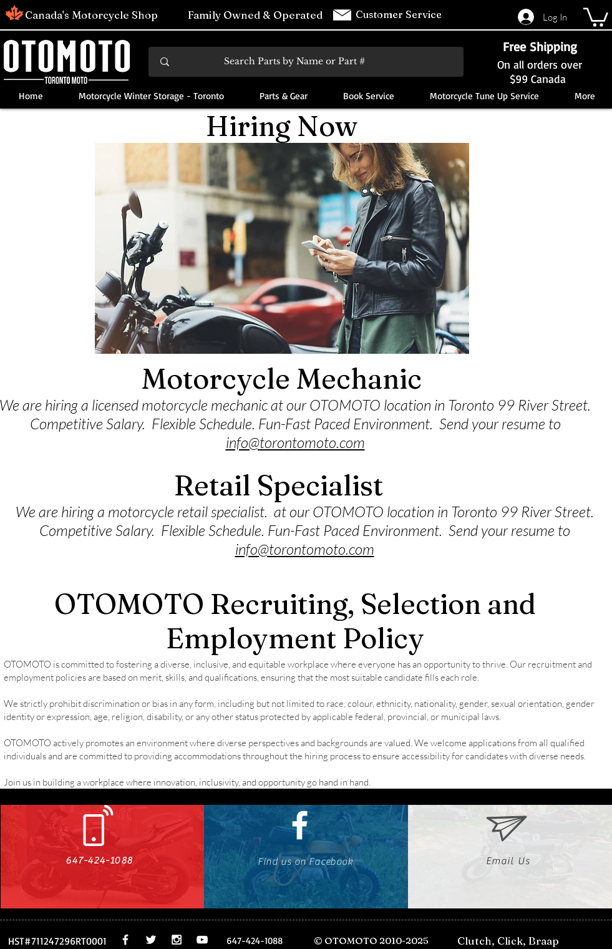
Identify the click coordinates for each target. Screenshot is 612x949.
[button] (595, 16)
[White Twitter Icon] (151, 940)
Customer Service (400, 14)
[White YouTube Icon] (202, 940)
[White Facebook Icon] (300, 825)
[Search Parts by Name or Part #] (307, 62)
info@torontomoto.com (295, 442)
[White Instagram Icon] (176, 940)
